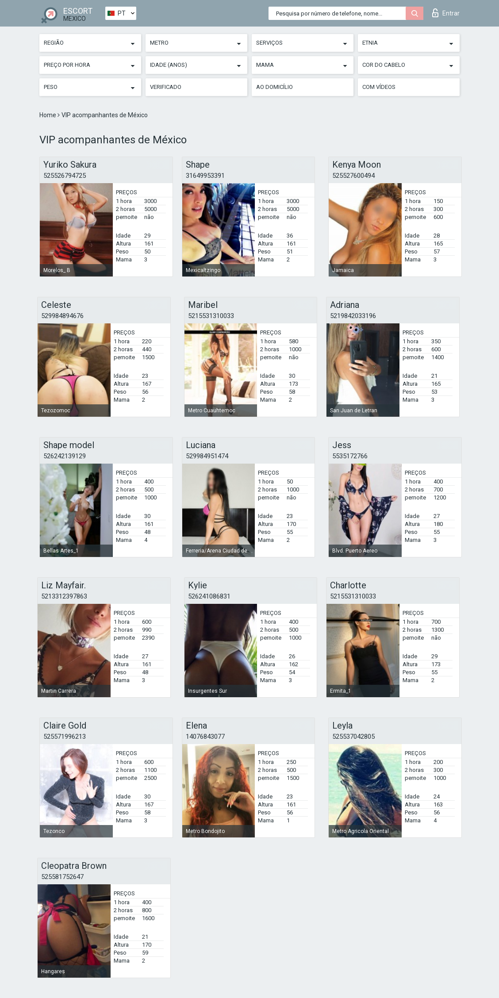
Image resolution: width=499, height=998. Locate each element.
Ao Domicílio (274, 87)
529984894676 (62, 316)
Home (48, 115)
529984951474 (207, 456)
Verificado (165, 87)
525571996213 (64, 737)
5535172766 (350, 456)
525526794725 (64, 176)
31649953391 (205, 176)
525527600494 (353, 176)
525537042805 (353, 737)
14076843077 (205, 737)
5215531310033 (211, 316)
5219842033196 (353, 316)
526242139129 (64, 456)
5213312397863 (64, 596)
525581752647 (62, 877)
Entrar (446, 13)
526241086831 (209, 596)
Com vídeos (378, 87)
